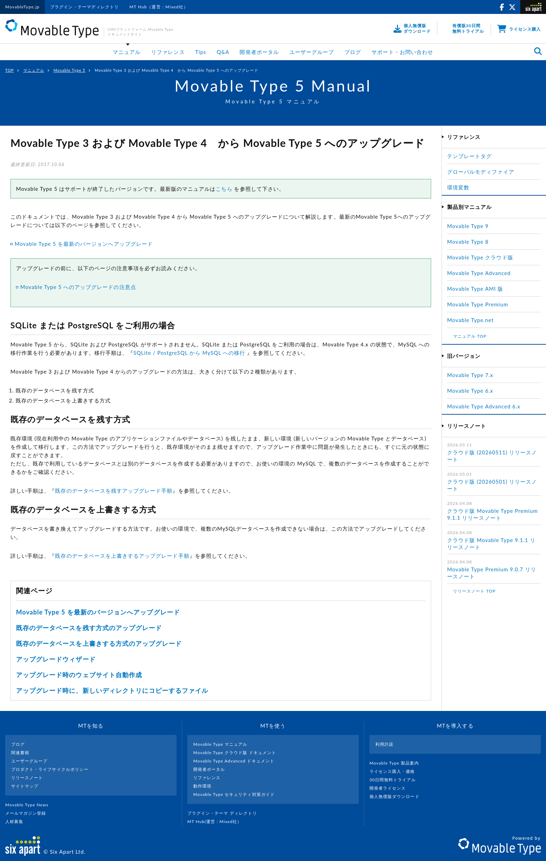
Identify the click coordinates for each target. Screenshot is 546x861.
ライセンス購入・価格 (395, 771)
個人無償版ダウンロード (397, 796)
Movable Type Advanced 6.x (483, 406)
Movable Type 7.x (470, 375)
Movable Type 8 (468, 241)
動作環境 (202, 786)
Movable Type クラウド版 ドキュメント (234, 752)
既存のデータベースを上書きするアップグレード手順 (122, 556)
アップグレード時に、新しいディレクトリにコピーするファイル (112, 690)
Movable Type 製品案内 (397, 763)
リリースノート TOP (474, 591)
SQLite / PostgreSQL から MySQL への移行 (189, 353)
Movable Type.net (473, 320)
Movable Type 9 (468, 226)
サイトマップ (24, 786)
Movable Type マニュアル (220, 744)
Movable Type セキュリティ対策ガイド (234, 794)
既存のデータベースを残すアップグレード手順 (113, 490)
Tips (200, 52)
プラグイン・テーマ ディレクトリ (225, 813)
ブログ (352, 52)
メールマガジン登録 (28, 813)
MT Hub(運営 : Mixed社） (217, 821)
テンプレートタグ (469, 156)
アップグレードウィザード (56, 659)
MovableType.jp (22, 6)
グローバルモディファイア (480, 172)
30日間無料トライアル (395, 779)
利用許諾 (384, 744)
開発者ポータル (259, 52)
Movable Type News (29, 804)
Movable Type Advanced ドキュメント (233, 761)
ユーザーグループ (311, 52)
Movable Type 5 (69, 70)
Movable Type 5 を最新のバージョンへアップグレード (84, 244)
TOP (9, 70)
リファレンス (168, 52)
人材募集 (17, 821)
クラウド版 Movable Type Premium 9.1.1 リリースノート (492, 514)
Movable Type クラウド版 (480, 257)
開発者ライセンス (390, 788)
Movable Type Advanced (478, 273)
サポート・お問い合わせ (402, 52)
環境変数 (458, 187)
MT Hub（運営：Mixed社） (159, 6)
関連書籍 (20, 752)
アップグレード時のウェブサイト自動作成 (79, 675)
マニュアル (127, 52)
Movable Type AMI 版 (475, 288)
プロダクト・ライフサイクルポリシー (49, 769)
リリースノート (27, 777)
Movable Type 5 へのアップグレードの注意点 (78, 287)
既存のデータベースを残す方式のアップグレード (89, 628)
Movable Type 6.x (470, 391)
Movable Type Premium (480, 304)
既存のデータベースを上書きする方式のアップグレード (99, 643)
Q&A (223, 52)
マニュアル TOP (469, 336)
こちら (224, 189)
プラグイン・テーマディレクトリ (84, 6)
